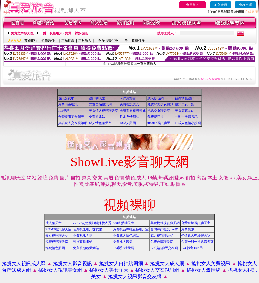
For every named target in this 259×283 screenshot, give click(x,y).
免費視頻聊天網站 (86, 248)
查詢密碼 (245, 5)
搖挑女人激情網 (204, 270)
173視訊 (63, 110)
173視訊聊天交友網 (164, 248)
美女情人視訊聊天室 (103, 110)
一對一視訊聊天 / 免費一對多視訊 (64, 33)
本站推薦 (67, 40)
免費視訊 (187, 229)
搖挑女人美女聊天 (108, 270)
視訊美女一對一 (186, 104)
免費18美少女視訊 (160, 104)
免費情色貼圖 (55, 248)
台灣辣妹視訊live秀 (164, 229)
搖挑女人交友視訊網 (72, 123)
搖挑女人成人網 (167, 263)
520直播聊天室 (123, 223)
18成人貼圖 (128, 123)
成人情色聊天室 (100, 123)
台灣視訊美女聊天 (71, 117)
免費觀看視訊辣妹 (133, 110)
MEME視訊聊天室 (58, 229)
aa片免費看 (128, 98)
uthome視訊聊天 (158, 123)
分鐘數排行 (49, 40)
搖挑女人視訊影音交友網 (135, 276)
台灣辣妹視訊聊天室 (195, 223)
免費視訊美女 (129, 104)
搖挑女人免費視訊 (210, 263)
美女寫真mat (184, 110)
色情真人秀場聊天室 (195, 235)
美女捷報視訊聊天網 (165, 223)
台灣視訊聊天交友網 (87, 229)
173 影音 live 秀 (192, 248)
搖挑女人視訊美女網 (60, 270)
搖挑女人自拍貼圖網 (121, 263)
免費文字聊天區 (22, 33)
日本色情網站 (129, 117)
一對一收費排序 (133, 40)
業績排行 (30, 40)
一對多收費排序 (106, 40)
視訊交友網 (66, 98)
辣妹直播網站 (82, 242)
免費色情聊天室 (161, 242)
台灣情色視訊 (184, 98)
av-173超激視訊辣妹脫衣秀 (92, 223)
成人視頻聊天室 (161, 235)
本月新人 (84, 40)
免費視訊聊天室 (56, 242)
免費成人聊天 (122, 242)
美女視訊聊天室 (56, 235)
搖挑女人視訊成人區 (24, 263)
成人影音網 (155, 98)
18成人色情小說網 (188, 123)
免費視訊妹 (97, 117)
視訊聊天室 (97, 98)
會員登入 (192, 5)
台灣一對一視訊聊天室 (197, 242)
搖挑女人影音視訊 (72, 263)
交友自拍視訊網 (100, 104)
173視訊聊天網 (123, 248)
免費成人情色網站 (126, 235)
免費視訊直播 (82, 235)
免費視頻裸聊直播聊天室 (131, 229)
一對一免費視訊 (186, 117)
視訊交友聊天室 (158, 110)
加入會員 (220, 5)
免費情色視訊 (68, 104)
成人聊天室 (53, 223)
